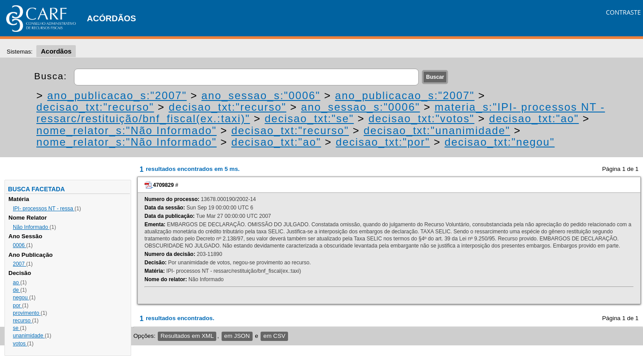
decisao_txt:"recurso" (95, 107)
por (17, 305)
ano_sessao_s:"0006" (260, 95)
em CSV (274, 336)
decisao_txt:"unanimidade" (437, 130)
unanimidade (29, 336)
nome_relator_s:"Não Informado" (126, 130)
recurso (22, 320)
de (16, 290)
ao (16, 282)
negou (21, 297)
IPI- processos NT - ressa (43, 208)
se (16, 328)
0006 (19, 245)
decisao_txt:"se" (309, 118)
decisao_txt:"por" (383, 142)
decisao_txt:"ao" (534, 118)
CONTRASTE (623, 12)
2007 (19, 264)
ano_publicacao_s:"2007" (117, 95)
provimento (27, 313)
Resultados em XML (187, 336)
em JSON (237, 336)
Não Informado (31, 227)
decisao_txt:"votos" (422, 118)
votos (20, 344)
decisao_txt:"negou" (499, 142)
